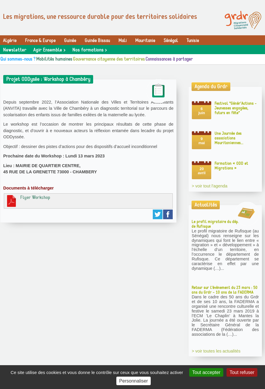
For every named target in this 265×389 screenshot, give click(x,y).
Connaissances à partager (169, 59)
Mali (122, 41)
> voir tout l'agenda (209, 186)
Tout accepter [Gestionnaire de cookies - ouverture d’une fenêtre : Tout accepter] (206, 372)
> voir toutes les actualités (216, 351)
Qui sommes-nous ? (18, 59)
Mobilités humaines (54, 59)
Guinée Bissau (97, 41)
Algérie (9, 41)
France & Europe (40, 41)
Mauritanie (145, 41)
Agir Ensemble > (49, 50)
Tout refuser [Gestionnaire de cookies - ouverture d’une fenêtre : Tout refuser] (241, 372)
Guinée (70, 41)
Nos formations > (89, 50)
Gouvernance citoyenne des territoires (109, 59)
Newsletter (14, 50)
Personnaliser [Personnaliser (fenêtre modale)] (133, 380)
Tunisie (193, 41)
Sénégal (171, 41)
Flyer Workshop (28, 200)
